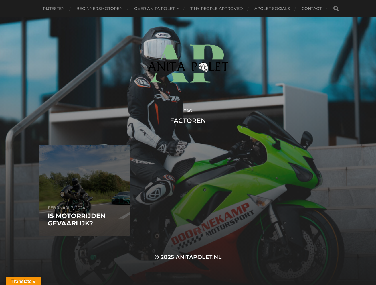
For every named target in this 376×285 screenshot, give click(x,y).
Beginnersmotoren (99, 8)
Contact (312, 8)
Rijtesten (54, 8)
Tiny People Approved (216, 8)
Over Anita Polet (154, 8)
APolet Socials (272, 8)
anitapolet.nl (198, 257)
